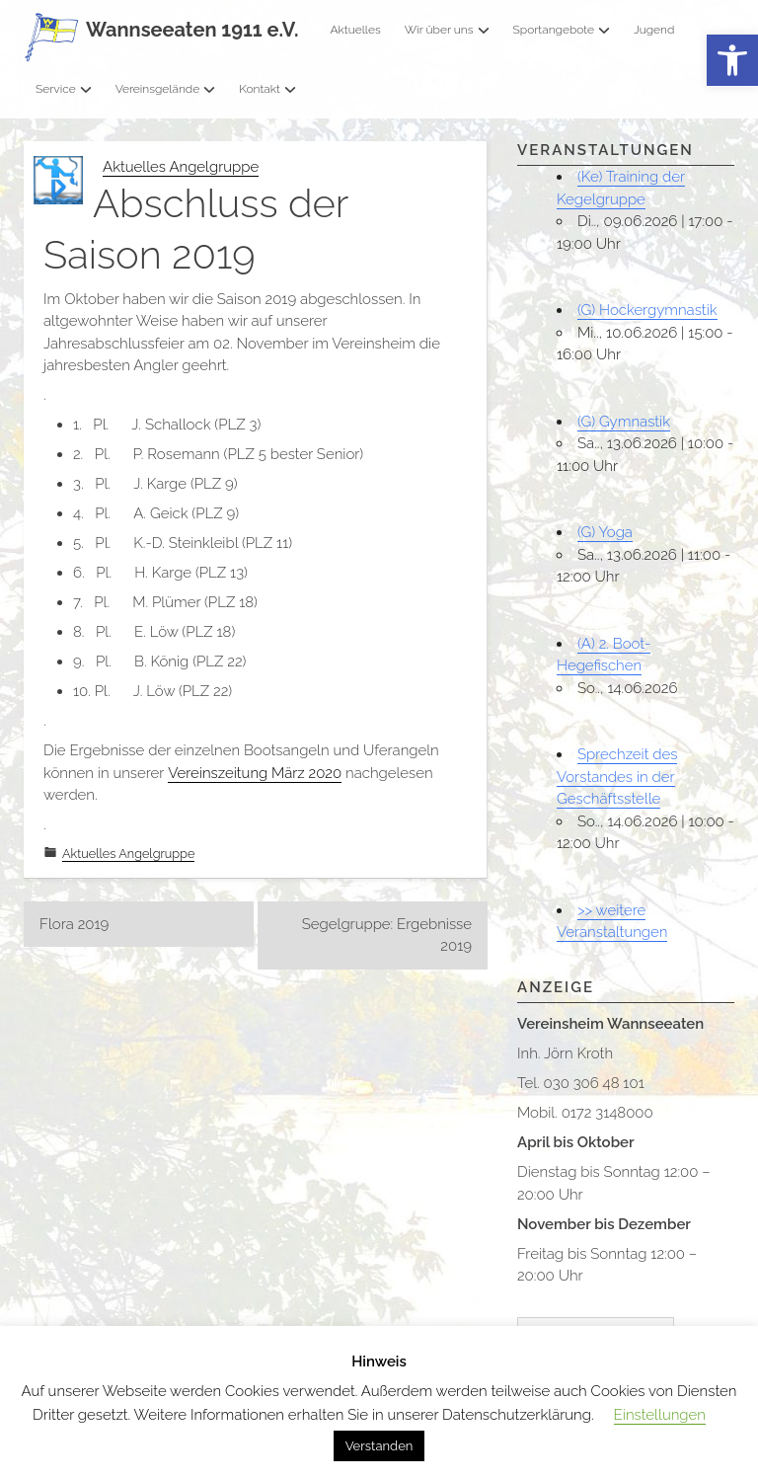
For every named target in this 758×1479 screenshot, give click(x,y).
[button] (732, 61)
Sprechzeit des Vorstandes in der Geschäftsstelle (617, 776)
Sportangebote (561, 30)
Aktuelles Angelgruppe (181, 167)
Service (64, 89)
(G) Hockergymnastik (647, 310)
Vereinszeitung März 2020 (254, 773)
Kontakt (267, 89)
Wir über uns (447, 30)
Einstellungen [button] (660, 1415)
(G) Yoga (605, 532)
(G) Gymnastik (623, 421)
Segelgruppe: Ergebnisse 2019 (387, 935)
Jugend (654, 30)
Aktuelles (355, 30)
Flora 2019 (74, 924)
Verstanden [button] (379, 1446)
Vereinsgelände (165, 89)
